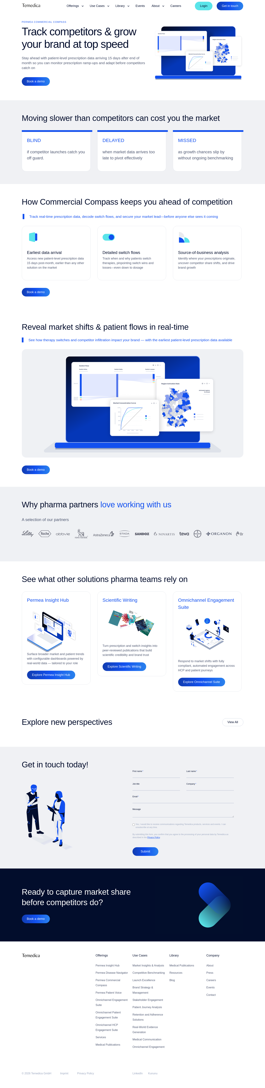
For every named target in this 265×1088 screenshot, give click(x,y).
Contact (211, 994)
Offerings (102, 955)
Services (101, 1037)
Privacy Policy (153, 837)
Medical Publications (108, 1044)
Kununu (153, 1073)
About (209, 965)
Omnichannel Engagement (148, 1046)
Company (212, 955)
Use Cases (139, 955)
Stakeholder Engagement (147, 1000)
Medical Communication (146, 1039)
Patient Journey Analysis (147, 1007)
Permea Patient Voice (109, 992)
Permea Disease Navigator (112, 972)
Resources (176, 972)
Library (174, 955)
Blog (172, 980)
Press (209, 972)
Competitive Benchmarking (148, 972)
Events (210, 987)
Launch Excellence (143, 980)
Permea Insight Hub (107, 965)
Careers (211, 980)
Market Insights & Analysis (148, 965)
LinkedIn (137, 1073)
